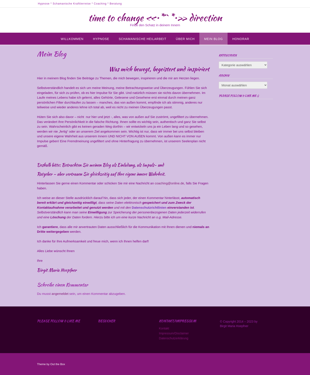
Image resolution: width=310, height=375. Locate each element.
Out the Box (57, 364)
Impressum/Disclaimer (174, 333)
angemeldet (60, 293)
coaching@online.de (169, 183)
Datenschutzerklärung (173, 338)
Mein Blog (213, 39)
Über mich (185, 39)
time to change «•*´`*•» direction (155, 17)
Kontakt (164, 328)
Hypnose (101, 39)
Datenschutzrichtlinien (149, 207)
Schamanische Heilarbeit (142, 39)
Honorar (240, 39)
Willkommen (72, 39)
